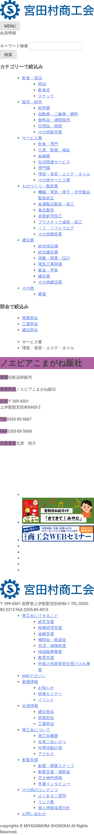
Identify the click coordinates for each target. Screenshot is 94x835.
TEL (3, 419)
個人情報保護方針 (54, 807)
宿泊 (42, 84)
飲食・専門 (48, 144)
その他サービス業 (54, 180)
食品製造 (46, 210)
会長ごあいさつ (52, 741)
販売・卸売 (32, 102)
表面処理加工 (50, 216)
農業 (42, 294)
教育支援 (46, 657)
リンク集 (46, 801)
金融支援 (46, 633)
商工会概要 (48, 735)
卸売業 (44, 108)
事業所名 (8, 389)
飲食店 (44, 90)
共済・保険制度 (52, 645)
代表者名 (8, 443)
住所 (4, 401)
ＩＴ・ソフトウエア (56, 228)
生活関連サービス (54, 162)
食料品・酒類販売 (54, 120)
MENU (10, 26)
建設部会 (30, 330)
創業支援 (30, 759)
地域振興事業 (50, 651)
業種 (4, 377)
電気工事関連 (50, 264)
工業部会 (30, 324)
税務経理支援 (50, 627)
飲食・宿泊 (32, 78)
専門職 (44, 168)
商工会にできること (40, 615)
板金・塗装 (48, 270)
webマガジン (34, 675)
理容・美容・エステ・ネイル (64, 174)
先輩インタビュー (54, 783)
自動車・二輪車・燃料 (58, 114)
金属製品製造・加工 (56, 204)
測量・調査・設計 (54, 258)
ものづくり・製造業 (40, 186)
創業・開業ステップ (56, 765)
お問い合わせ (34, 813)
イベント (46, 699)
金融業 (44, 156)
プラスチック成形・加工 (60, 222)
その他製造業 (50, 234)
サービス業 (32, 138)
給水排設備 (48, 246)
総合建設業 (48, 252)
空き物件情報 (50, 777)
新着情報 (30, 681)
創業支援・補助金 (54, 771)
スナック (46, 96)
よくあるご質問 (52, 795)
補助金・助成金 (52, 639)
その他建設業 (50, 282)
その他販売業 (50, 132)
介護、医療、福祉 (54, 150)
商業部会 (30, 318)
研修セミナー (50, 693)
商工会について (36, 729)
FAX (3, 431)
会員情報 (30, 705)
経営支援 (46, 621)
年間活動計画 (50, 747)
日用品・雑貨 (50, 126)
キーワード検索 (14, 46)
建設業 (28, 240)
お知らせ (46, 687)
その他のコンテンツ (40, 789)
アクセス (46, 753)
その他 (28, 288)
